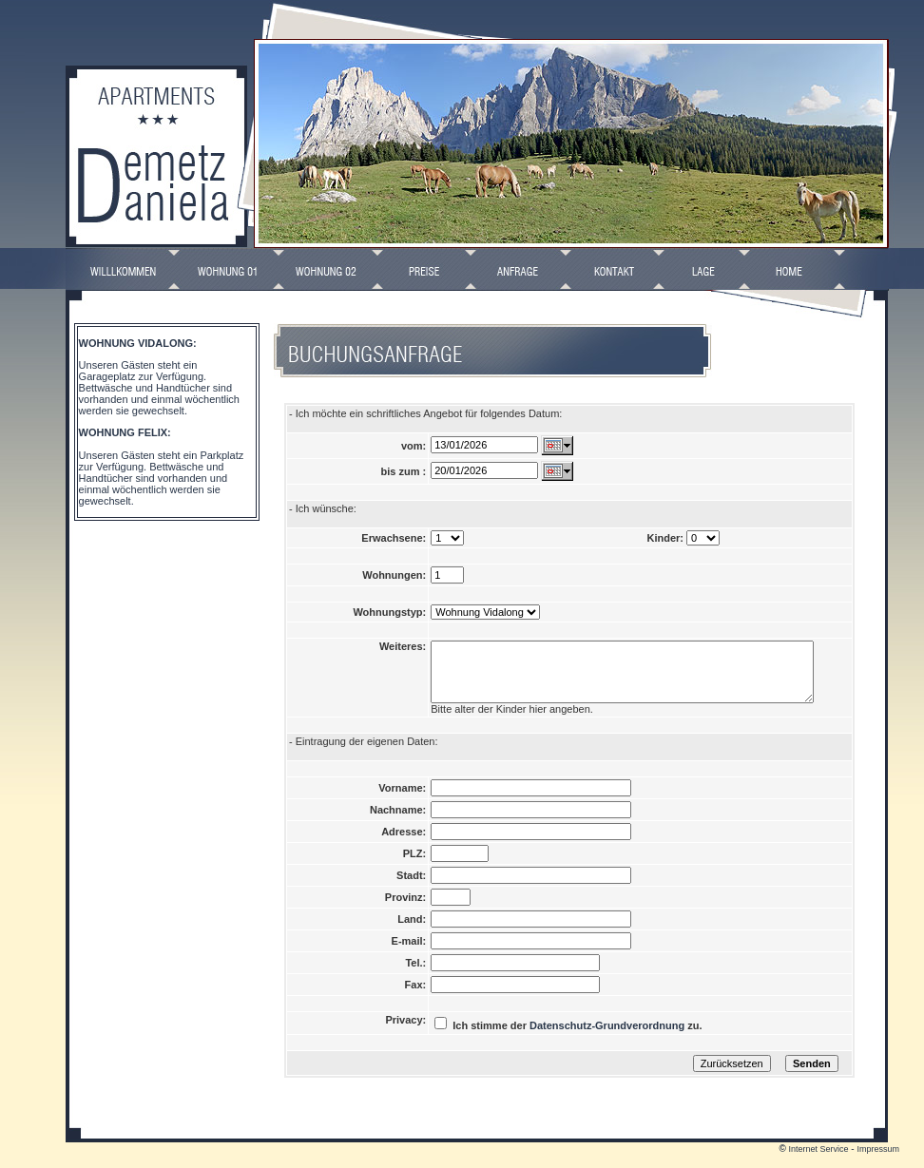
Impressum (878, 1163)
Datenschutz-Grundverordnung (606, 1039)
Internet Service (819, 1163)
